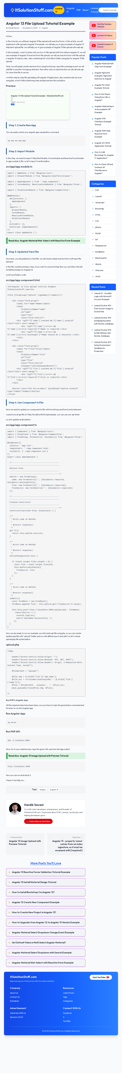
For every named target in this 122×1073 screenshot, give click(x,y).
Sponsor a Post (16, 1017)
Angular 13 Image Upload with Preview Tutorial (44, 755)
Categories (68, 1001)
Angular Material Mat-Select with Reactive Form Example (50, 240)
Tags (65, 997)
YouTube (66, 1021)
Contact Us (15, 997)
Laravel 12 (58, 10)
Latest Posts (68, 993)
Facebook (67, 1013)
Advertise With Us (18, 1013)
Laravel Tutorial (94, 10)
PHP (79, 10)
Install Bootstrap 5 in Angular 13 (19, 270)
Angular (43, 790)
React (85, 10)
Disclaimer (14, 1001)
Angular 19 (70, 10)
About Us (14, 993)
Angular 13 (54, 790)
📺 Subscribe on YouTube (38, 821)
